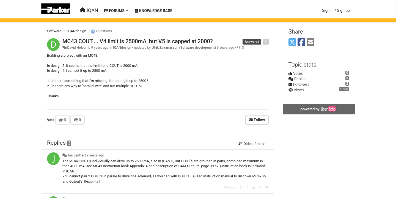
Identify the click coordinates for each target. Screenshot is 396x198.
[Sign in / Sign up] (336, 10)
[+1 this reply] (253, 187)
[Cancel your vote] (260, 187)
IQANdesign (76, 31)
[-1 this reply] (267, 187)
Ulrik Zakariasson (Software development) (184, 48)
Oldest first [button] (251, 144)
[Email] (310, 42)
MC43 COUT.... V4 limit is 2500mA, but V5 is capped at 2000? (137, 41)
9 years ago (95, 155)
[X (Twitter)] (292, 42)
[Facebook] (301, 42)
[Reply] (230, 187)
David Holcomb (78, 48)
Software (54, 31)
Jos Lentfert (76, 155)
